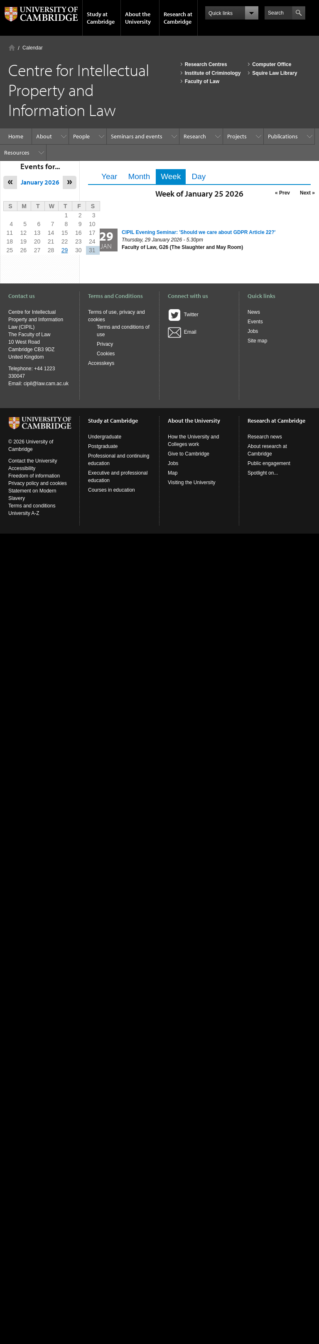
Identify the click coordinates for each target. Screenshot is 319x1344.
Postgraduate (103, 446)
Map (172, 473)
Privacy (105, 344)
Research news (265, 437)
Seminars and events (136, 136)
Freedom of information (34, 476)
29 (64, 250)
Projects (237, 136)
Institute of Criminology (213, 73)
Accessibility (21, 468)
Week (173, 176)
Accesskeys (101, 363)
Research (195, 136)
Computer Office (271, 64)
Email (182, 332)
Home (11, 47)
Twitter (183, 315)
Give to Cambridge (188, 454)
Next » (307, 193)
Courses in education (111, 490)
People (81, 136)
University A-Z (23, 513)
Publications (283, 136)
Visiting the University (192, 482)
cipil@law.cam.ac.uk (46, 383)
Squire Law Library (274, 73)
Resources (16, 152)
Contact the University (32, 461)
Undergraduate (104, 437)
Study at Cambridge (101, 17)
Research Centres (206, 64)
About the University (138, 17)
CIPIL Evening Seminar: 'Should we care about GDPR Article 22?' (198, 232)
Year (109, 176)
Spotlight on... (263, 473)
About (44, 136)
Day (198, 176)
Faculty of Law (202, 81)
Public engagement (269, 463)
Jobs (253, 331)
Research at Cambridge (178, 17)
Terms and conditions (31, 506)
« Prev (282, 193)
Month (139, 176)
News (254, 312)
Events (255, 322)
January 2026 (40, 182)
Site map (257, 341)
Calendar (32, 48)
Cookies (106, 354)
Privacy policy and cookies (37, 483)
